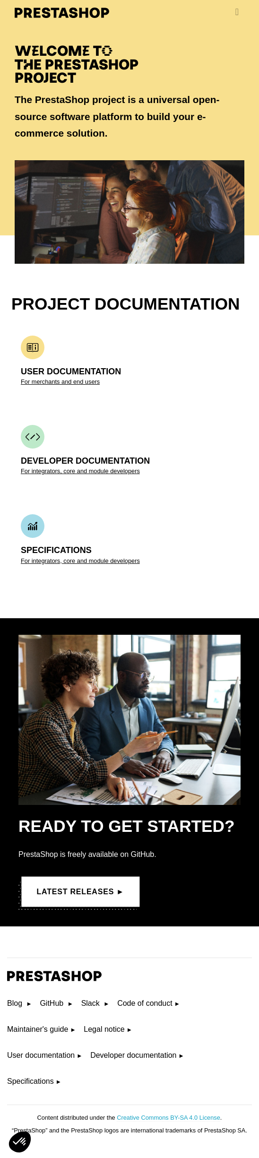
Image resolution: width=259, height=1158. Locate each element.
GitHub (52, 1003)
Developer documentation (133, 1055)
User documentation (41, 1055)
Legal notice (104, 1029)
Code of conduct (145, 1003)
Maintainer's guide (37, 1029)
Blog (15, 1003)
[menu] (237, 11)
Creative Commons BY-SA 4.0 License (168, 1117)
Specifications (30, 1081)
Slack (91, 1003)
